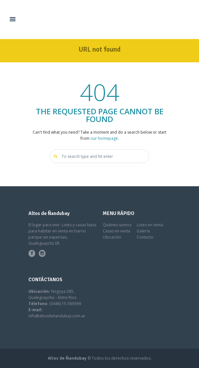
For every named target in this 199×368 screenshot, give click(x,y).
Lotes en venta (150, 225)
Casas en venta (116, 231)
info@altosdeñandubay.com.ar (56, 316)
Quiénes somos (117, 225)
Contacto (145, 237)
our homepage (104, 138)
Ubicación (112, 237)
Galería (143, 231)
